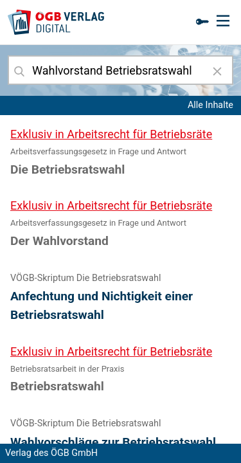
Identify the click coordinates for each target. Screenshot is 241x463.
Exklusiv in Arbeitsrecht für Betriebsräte (111, 134)
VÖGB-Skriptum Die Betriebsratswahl (85, 278)
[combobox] (120, 70)
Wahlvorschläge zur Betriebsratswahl (113, 442)
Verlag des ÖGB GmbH (51, 453)
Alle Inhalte (210, 105)
